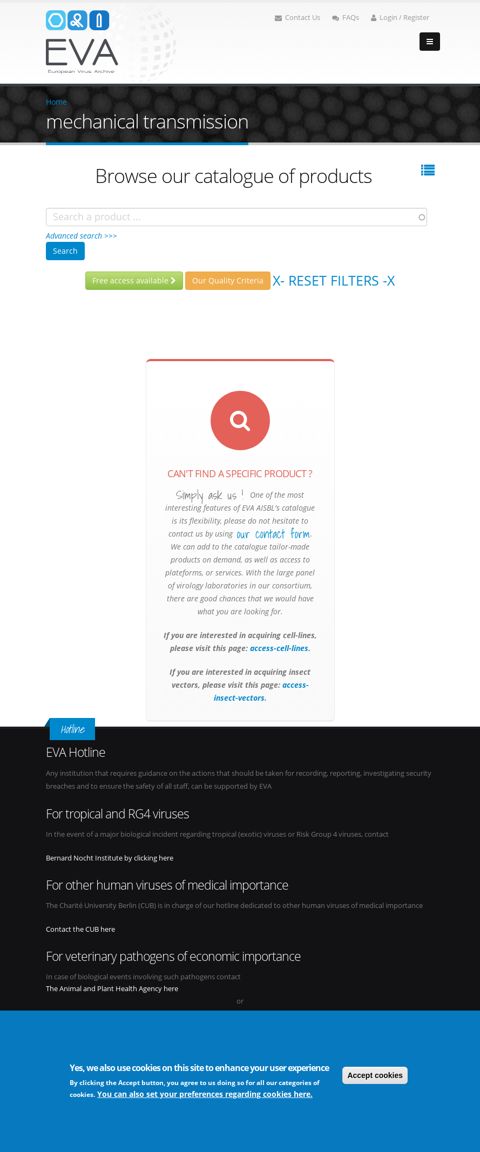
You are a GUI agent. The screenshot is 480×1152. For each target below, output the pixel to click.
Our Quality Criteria (227, 280)
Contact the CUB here (80, 929)
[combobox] (236, 217)
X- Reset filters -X (334, 280)
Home (56, 102)
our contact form (273, 533)
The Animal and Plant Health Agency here (112, 988)
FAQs (345, 17)
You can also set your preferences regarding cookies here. (205, 1094)
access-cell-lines (278, 648)
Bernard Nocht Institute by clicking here (109, 858)
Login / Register (400, 17)
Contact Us (297, 17)
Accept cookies (375, 1075)
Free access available (134, 280)
